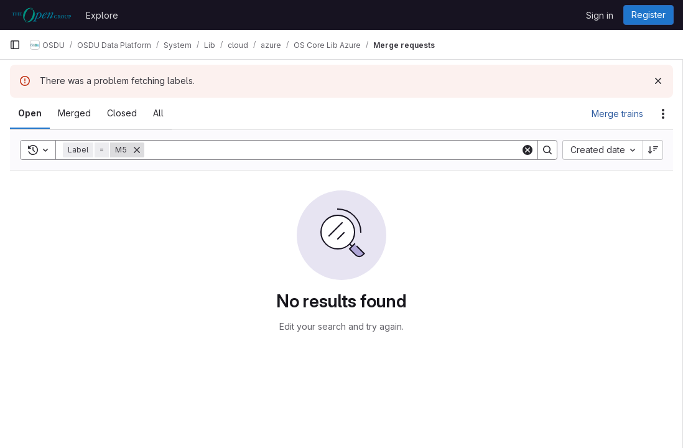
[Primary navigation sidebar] (15, 45)
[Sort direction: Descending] (653, 150)
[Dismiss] (658, 80)
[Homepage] (41, 15)
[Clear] (527, 149)
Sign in (599, 15)
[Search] (332, 149)
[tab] (30, 113)
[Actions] (663, 114)
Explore (102, 15)
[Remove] (136, 149)
